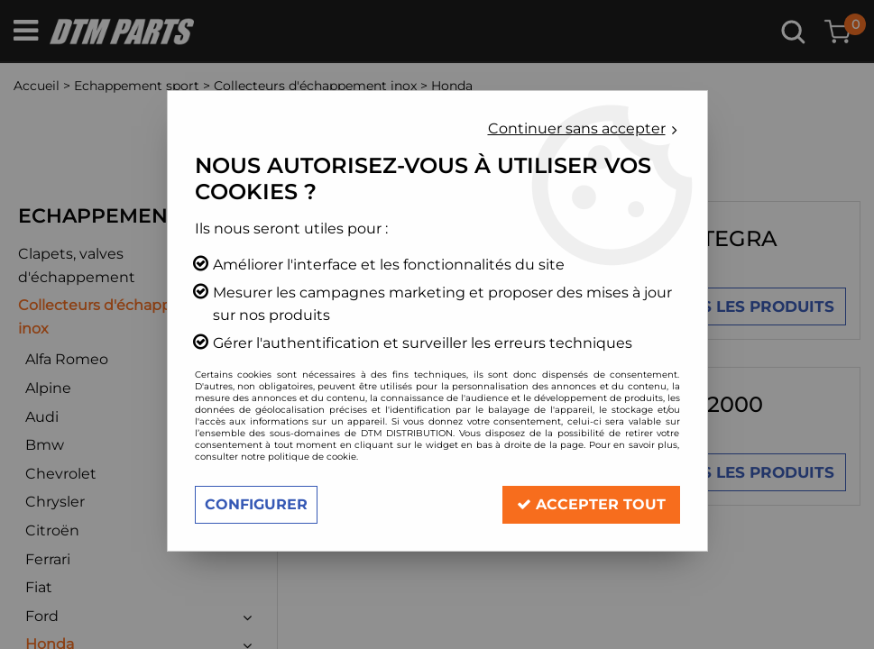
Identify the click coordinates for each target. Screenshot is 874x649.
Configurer (256, 504)
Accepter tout (591, 504)
